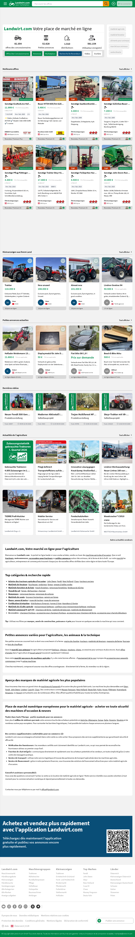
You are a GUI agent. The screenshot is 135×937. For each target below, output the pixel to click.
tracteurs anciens (87, 581)
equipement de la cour (87, 658)
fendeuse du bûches (76, 587)
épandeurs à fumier (70, 603)
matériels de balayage (61, 609)
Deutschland (115, 879)
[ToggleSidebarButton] (5, 4)
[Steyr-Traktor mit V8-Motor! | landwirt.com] (117, 409)
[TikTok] (20, 906)
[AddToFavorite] (29, 79)
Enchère (97, 53)
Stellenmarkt (61, 892)
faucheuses (33, 584)
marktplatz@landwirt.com (123, 933)
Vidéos (87, 53)
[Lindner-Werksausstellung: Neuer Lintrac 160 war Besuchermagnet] (117, 463)
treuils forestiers (41, 587)
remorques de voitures (45, 594)
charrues (41, 590)
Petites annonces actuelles (15, 320)
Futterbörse (60, 889)
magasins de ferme (114, 641)
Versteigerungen (8, 886)
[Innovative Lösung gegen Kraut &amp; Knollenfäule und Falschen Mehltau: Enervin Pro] (84, 463)
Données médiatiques (29, 915)
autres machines (29, 661)
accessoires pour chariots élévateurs (112, 612)
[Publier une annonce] (113, 3)
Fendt (59, 581)
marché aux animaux (119, 46)
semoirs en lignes (51, 597)
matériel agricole (117, 29)
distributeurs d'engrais (40, 603)
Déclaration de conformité (76, 920)
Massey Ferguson (68, 689)
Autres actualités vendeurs (121, 539)
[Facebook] (15, 906)
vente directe (115, 52)
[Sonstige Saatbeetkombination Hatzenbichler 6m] (84, 108)
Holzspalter (33, 889)
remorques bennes (27, 594)
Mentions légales (54, 920)
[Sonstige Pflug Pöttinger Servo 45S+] (18, 177)
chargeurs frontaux (27, 612)
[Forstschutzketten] (84, 512)
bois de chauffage (15, 644)
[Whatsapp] (25, 906)
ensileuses (91, 606)
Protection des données (12, 920)
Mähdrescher (34, 876)
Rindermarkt (61, 882)
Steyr (126, 686)
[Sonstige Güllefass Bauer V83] (117, 108)
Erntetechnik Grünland (65, 876)
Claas (76, 581)
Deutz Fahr (92, 689)
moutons (71, 649)
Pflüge (31, 882)
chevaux (63, 649)
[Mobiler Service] (51, 512)
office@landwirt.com (50, 789)
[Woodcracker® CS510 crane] (117, 512)
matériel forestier (117, 34)
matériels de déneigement (81, 609)
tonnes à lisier (55, 603)
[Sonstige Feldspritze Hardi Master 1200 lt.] (84, 177)
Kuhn (99, 689)
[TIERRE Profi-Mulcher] (18, 512)
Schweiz (113, 886)
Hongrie (112, 720)
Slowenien (114, 892)
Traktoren (33, 873)
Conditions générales (35, 920)
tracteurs (83, 641)
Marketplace (50, 53)
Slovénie (120, 720)
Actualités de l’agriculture (15, 435)
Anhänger (33, 895)
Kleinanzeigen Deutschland (121, 882)
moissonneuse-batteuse (44, 606)
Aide (5, 925)
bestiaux (55, 649)
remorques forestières (58, 587)
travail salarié (35, 652)
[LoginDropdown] (124, 3)
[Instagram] (9, 906)
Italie (106, 720)
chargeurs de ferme (43, 609)
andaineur (43, 584)
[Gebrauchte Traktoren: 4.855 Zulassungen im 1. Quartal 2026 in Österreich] (18, 463)
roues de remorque (51, 600)
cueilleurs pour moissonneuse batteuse (70, 606)
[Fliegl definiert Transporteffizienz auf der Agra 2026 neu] (51, 463)
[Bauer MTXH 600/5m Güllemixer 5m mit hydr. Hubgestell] (51, 108)
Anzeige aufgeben (9, 895)
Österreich (114, 873)
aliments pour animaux (119, 40)
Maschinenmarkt (8, 873)
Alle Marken (6, 892)
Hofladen (59, 895)
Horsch (19, 692)
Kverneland (121, 689)
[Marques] (38, 906)
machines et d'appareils (50, 686)
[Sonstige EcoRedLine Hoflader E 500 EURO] (18, 108)
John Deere (51, 581)
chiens (78, 649)
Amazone (9, 692)
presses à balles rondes (63, 584)
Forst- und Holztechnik (65, 879)
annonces (37, 53)
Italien (113, 889)
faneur (50, 584)
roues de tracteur (36, 600)
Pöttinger (112, 689)
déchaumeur (32, 590)
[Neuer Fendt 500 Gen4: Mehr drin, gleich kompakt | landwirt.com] (18, 409)
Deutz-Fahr (87, 895)
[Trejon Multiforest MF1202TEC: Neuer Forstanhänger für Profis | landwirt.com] (84, 409)
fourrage (126, 641)
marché (120, 558)
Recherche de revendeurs (70, 53)
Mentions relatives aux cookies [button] (55, 915)
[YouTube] (4, 906)
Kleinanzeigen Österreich (120, 876)
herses (23, 590)
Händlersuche (7, 882)
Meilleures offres (11, 69)
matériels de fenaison (97, 641)
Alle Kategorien (8, 889)
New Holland (68, 581)
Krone (105, 689)
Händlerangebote (9, 876)
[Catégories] (33, 906)
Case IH (31, 689)
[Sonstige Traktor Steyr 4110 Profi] (51, 177)
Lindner (24, 689)
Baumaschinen (35, 892)
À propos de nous (9, 915)
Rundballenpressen (36, 879)
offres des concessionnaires (17, 53)
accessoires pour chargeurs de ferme (81, 612)
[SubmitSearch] (106, 3)
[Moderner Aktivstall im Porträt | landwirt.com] (51, 409)
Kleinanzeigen (7, 879)
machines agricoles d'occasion (98, 555)
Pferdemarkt (61, 886)
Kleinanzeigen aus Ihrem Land (17, 251)
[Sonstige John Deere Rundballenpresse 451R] (117, 177)
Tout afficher (125, 69)
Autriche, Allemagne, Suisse (92, 720)
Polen (112, 895)
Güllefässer (33, 886)
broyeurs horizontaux (34, 597)
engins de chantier (71, 641)
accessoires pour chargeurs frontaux (51, 612)
